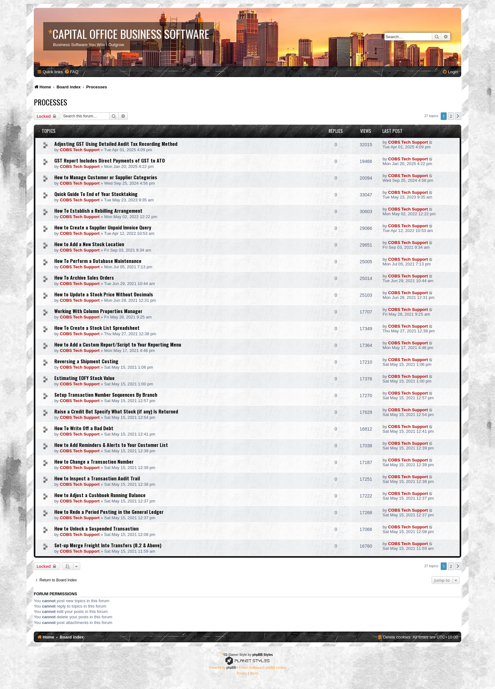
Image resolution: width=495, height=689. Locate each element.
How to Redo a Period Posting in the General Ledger (109, 511)
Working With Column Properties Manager (98, 311)
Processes (50, 102)
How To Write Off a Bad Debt (83, 428)
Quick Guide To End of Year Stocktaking (96, 194)
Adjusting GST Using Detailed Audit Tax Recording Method (115, 143)
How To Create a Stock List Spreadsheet (97, 327)
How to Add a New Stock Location (89, 244)
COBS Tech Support (80, 149)
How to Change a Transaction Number (94, 461)
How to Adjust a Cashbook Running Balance (100, 495)
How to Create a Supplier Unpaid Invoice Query (102, 227)
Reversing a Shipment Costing (86, 361)
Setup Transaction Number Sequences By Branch (105, 394)
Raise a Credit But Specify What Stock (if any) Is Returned (116, 411)
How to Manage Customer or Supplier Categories (105, 177)
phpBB (231, 667)
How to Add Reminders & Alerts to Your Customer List (111, 444)
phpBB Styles (262, 654)
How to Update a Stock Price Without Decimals (103, 294)
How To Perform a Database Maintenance (97, 260)
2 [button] (451, 116)
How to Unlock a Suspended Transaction (96, 528)
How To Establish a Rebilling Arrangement (98, 210)
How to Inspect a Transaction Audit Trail (97, 478)
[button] (458, 116)
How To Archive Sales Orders (84, 277)
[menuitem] (71, 71)
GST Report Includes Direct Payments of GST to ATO (109, 160)
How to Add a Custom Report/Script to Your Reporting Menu (117, 344)
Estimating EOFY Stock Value (84, 378)
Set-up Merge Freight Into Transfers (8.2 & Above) (107, 545)
